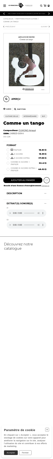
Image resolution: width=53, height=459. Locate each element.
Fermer (25, 453)
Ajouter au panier (23, 180)
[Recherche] (41, 5)
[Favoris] (47, 180)
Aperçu (15, 99)
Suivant (45, 27)
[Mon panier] (45, 5)
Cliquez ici (45, 186)
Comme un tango (10, 22)
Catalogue (8, 19)
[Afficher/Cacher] (45, 193)
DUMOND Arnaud (27, 130)
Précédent (9, 27)
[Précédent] (4, 13)
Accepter (11, 453)
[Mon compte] (49, 5)
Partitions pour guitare (26, 19)
